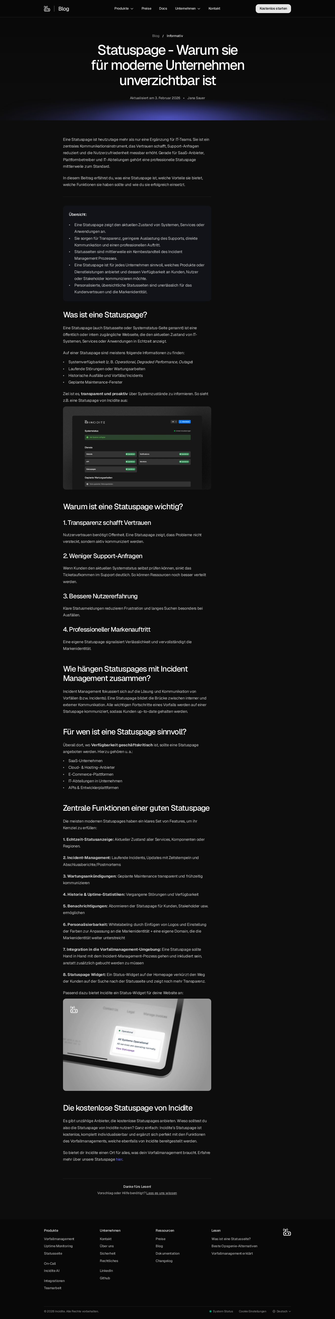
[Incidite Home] (47, 9)
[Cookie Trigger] (252, 1311)
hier (119, 1159)
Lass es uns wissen (161, 1193)
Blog (156, 36)
